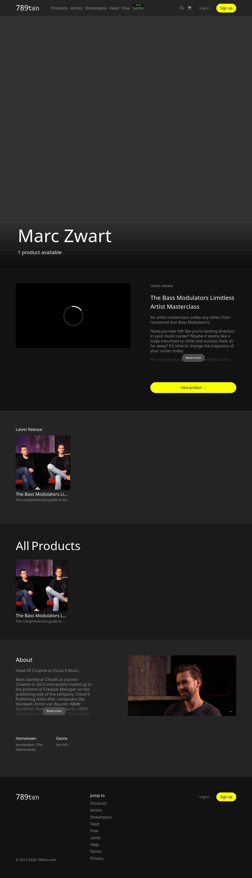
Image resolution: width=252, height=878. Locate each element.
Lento (138, 8)
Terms (96, 851)
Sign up (226, 8)
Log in (204, 8)
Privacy (96, 858)
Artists (76, 8)
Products (59, 8)
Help (94, 844)
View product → (193, 387)
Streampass (96, 8)
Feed (114, 8)
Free (126, 8)
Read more (193, 358)
